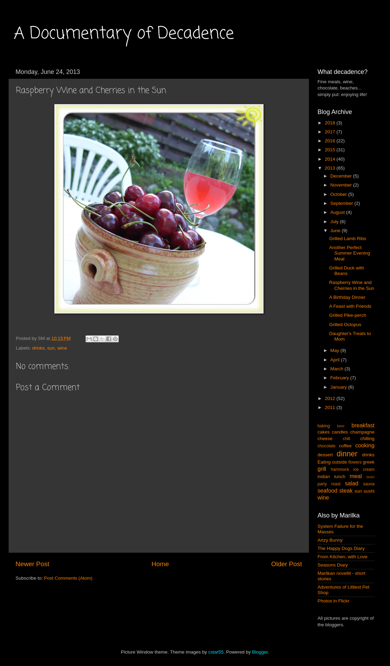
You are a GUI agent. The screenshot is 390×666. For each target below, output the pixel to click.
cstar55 (215, 652)
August (338, 212)
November (341, 185)
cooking (364, 445)
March (337, 368)
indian (324, 476)
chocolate (326, 446)
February (340, 377)
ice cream (364, 469)
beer (340, 426)
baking (324, 426)
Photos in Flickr (333, 600)
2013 (331, 168)
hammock (340, 469)
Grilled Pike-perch (347, 315)
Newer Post (32, 564)
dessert (325, 454)
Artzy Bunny (330, 540)
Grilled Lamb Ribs (347, 238)
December (341, 176)
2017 (331, 131)
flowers (354, 462)
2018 (331, 122)
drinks (38, 348)
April (335, 359)
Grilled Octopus (345, 324)
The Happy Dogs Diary (341, 548)
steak (346, 490)
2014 (331, 159)
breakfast (362, 425)
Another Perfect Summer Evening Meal (349, 253)
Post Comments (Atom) (68, 578)
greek (368, 462)
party (322, 484)
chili (346, 438)
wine (62, 348)
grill (322, 469)
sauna (368, 484)
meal (356, 476)
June (336, 230)
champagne (362, 432)
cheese (325, 438)
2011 (331, 407)
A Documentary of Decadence (124, 33)
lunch (339, 476)
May (335, 350)
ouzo (370, 477)
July (335, 221)
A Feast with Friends (350, 306)
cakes (324, 432)
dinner (347, 453)
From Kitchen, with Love (343, 556)
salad (351, 483)
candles (340, 432)
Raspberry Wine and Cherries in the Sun (351, 285)
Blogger (260, 652)
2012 (331, 398)
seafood (328, 490)
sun (51, 348)
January (339, 387)
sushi (368, 491)
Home (160, 564)
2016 (331, 140)
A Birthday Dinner (347, 297)
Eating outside (332, 462)
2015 (331, 149)
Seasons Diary (333, 565)
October (339, 194)
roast (336, 484)
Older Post (286, 564)
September (342, 203)
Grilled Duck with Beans (346, 270)
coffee (345, 445)
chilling (367, 438)
